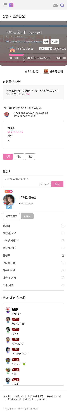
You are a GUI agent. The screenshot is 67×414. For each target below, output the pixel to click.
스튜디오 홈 (31, 71)
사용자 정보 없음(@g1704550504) (31, 112)
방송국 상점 (53, 71)
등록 (57, 184)
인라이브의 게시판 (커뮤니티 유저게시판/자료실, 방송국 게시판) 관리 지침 (32, 92)
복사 (46, 41)
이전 (19, 156)
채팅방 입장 (11, 216)
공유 (55, 41)
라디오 (27, 216)
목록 (8, 156)
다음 (30, 156)
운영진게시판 (33, 240)
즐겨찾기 (35, 32)
